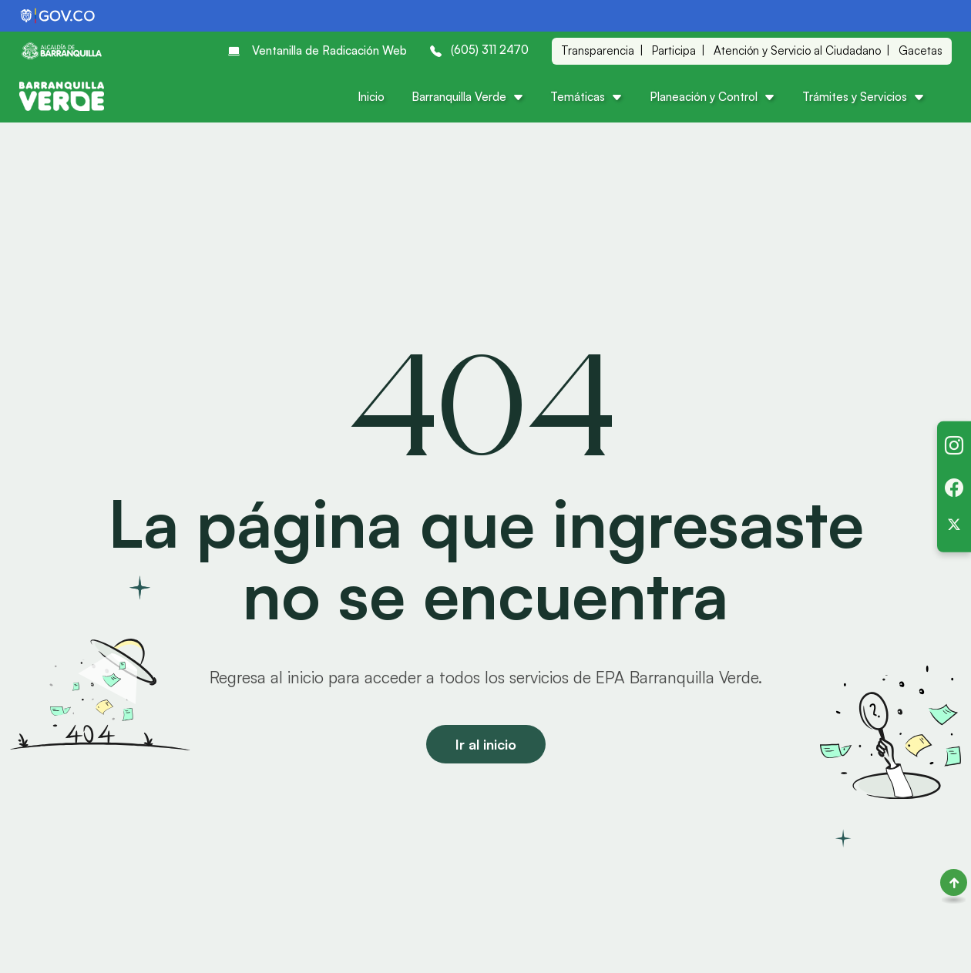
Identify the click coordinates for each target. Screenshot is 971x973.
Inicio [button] (371, 96)
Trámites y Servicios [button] (863, 96)
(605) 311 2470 (479, 49)
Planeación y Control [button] (712, 96)
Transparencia (597, 50)
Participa (674, 50)
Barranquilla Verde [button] (468, 96)
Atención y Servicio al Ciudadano (797, 50)
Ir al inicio (485, 744)
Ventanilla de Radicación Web (317, 51)
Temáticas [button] (586, 96)
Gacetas (920, 50)
